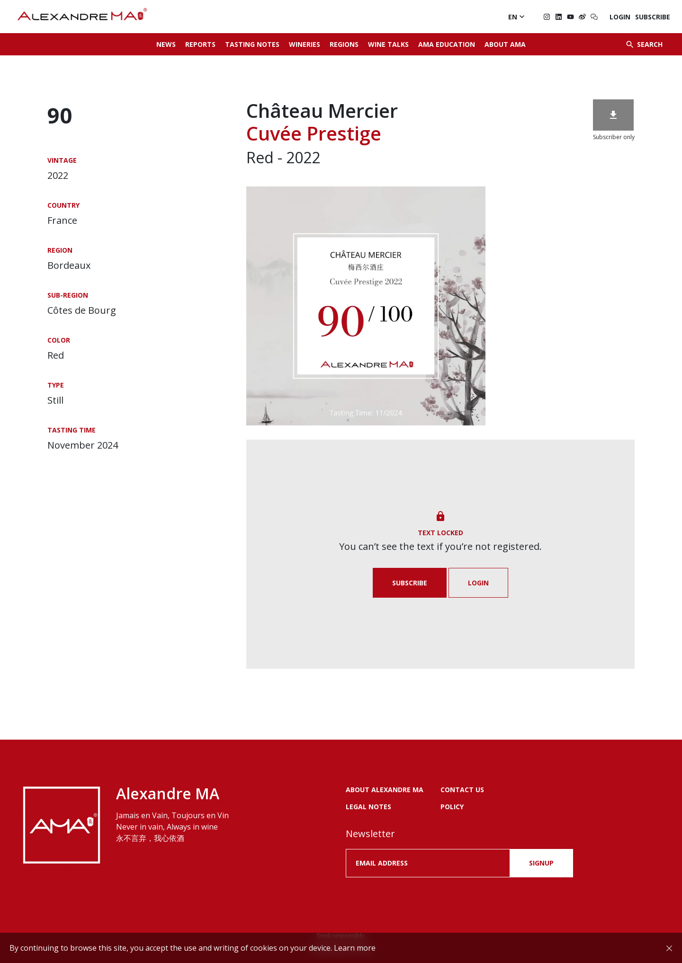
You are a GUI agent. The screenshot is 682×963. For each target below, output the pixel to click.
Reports (200, 44)
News (166, 44)
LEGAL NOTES (368, 806)
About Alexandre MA (384, 789)
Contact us (462, 789)
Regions (344, 44)
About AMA (505, 44)
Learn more (355, 948)
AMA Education (446, 44)
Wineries (304, 44)
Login (620, 16)
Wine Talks (388, 44)
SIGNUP (541, 862)
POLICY (452, 806)
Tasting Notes (252, 44)
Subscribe (652, 16)
